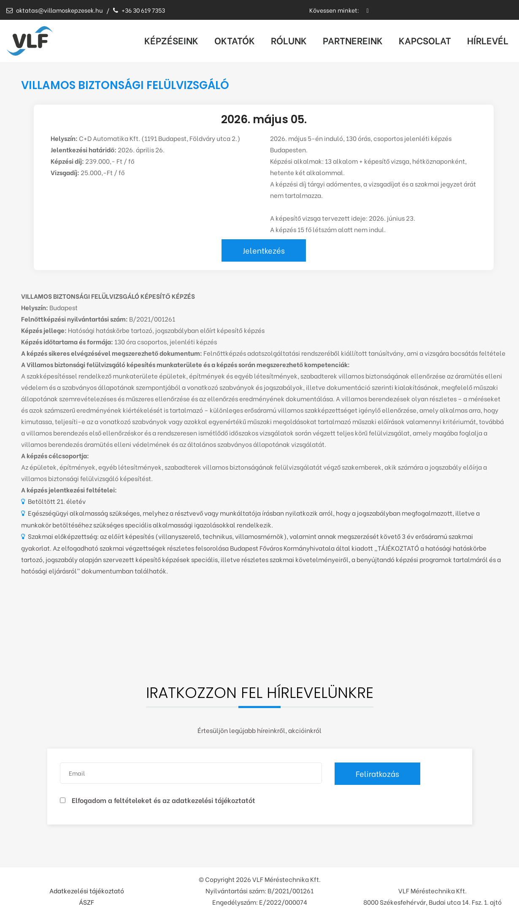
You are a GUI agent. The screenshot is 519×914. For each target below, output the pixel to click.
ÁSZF (86, 901)
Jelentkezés (264, 250)
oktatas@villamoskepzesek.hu (54, 9)
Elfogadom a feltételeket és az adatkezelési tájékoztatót (163, 800)
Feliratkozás (377, 773)
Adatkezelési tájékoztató (86, 890)
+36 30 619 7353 (139, 9)
